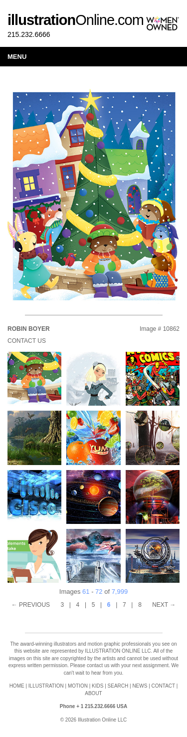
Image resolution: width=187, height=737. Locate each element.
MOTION (78, 686)
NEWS (139, 686)
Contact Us (26, 340)
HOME (16, 686)
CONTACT (163, 686)
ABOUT (93, 693)
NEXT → (164, 604)
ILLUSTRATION (46, 686)
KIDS (97, 686)
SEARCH (118, 686)
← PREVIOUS (30, 604)
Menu (16, 56)
